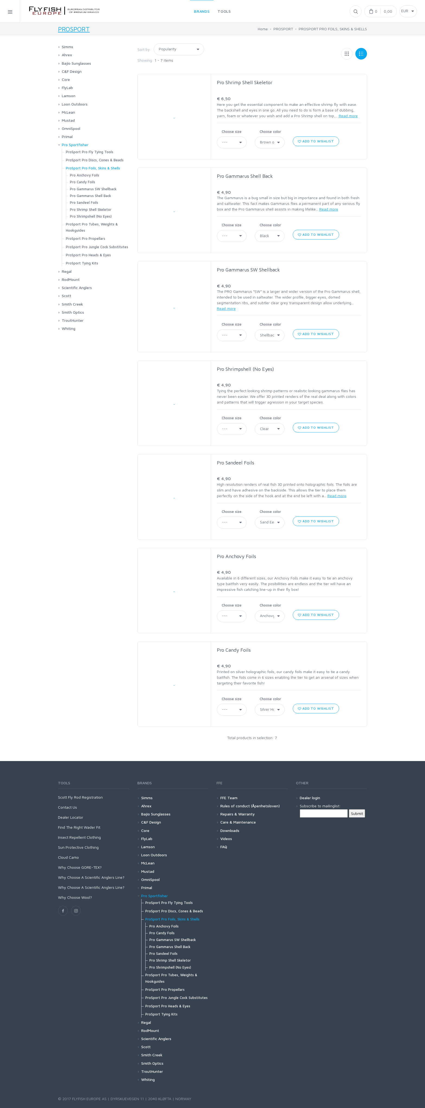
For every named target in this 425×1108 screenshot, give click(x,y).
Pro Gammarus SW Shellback (248, 270)
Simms (67, 46)
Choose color (270, 131)
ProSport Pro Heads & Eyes (88, 255)
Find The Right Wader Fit (79, 827)
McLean (68, 112)
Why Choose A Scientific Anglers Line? (91, 877)
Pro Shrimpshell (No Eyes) (245, 369)
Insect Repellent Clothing (79, 837)
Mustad (68, 120)
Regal (67, 271)
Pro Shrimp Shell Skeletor (244, 82)
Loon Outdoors (75, 104)
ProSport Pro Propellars (85, 238)
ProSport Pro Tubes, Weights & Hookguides (92, 227)
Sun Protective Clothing (78, 847)
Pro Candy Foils (234, 650)
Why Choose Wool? (75, 897)
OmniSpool (71, 128)
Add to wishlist (316, 141)
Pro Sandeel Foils (235, 463)
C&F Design (72, 71)
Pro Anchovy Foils (236, 556)
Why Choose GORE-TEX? (80, 867)
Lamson (68, 95)
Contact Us (67, 807)
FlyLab (67, 87)
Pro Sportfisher (75, 144)
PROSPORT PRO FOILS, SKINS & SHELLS (333, 29)
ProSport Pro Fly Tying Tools (89, 152)
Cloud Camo (68, 857)
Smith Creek (72, 304)
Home (263, 29)
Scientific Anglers (77, 287)
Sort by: (144, 49)
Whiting (68, 328)
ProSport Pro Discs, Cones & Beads (95, 160)
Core (66, 79)
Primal (67, 136)
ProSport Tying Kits (82, 263)
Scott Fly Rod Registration (80, 797)
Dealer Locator (70, 817)
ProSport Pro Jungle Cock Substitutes (97, 247)
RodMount (71, 279)
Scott (66, 295)
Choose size (232, 131)
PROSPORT (74, 29)
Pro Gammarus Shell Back (245, 176)
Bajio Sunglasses (76, 63)
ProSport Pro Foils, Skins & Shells (93, 168)
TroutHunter (72, 320)
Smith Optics (73, 312)
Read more (348, 115)
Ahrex (67, 55)
